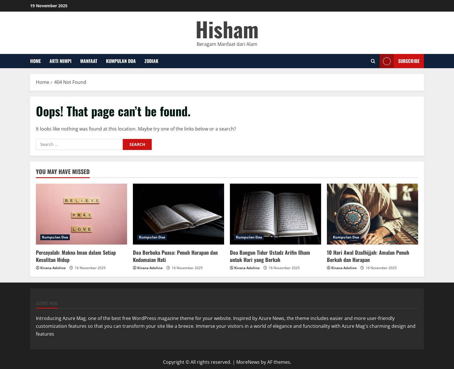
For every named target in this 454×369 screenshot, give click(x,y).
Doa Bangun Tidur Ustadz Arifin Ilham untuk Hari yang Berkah (270, 256)
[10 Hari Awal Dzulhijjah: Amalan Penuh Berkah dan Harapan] (372, 214)
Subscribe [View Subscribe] (400, 61)
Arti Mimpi (61, 60)
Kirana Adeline (53, 267)
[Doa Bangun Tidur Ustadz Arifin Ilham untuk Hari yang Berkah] (275, 214)
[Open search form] (373, 61)
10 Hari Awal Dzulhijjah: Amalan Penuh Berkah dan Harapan (368, 256)
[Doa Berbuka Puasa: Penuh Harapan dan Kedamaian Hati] (178, 214)
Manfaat (88, 60)
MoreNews (248, 362)
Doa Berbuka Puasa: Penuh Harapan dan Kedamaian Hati (175, 256)
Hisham (227, 28)
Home (35, 60)
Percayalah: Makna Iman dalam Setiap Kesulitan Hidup (76, 256)
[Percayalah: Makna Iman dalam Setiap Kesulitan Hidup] (81, 214)
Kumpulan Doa (121, 60)
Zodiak (151, 60)
